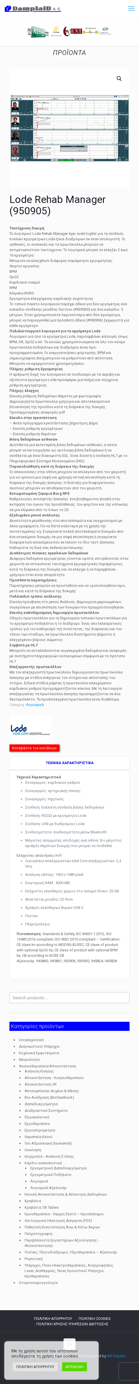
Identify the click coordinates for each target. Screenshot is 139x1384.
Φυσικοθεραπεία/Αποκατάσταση (47, 1066)
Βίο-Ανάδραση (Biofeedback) (49, 1097)
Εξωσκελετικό (37, 1117)
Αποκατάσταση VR (41, 1084)
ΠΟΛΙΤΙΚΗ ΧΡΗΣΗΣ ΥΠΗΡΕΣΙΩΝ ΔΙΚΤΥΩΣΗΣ (72, 1324)
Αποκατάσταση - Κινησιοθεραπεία (54, 1078)
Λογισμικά (35, 705)
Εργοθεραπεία (37, 1124)
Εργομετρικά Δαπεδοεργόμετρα (58, 1168)
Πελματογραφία (38, 1234)
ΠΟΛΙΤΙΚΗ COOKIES (95, 1318)
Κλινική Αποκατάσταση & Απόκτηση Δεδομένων (66, 1194)
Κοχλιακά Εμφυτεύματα (39, 1053)
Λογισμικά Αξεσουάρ (48, 1188)
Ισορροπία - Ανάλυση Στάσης (49, 1156)
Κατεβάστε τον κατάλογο (34, 748)
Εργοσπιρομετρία (40, 1130)
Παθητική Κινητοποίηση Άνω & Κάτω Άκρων (62, 1227)
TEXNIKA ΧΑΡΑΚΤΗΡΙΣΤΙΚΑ (70, 763)
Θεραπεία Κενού (39, 1137)
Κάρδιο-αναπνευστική (43, 1163)
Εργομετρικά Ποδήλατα (50, 1175)
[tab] (69, 763)
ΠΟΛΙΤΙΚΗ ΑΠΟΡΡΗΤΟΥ (53, 1318)
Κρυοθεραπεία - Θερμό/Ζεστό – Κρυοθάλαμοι (64, 1214)
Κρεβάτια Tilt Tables (42, 1207)
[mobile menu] (131, 8)
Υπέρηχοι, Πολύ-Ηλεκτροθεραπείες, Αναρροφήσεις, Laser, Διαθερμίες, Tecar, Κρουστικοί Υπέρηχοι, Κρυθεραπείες (69, 1270)
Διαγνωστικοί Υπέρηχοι (39, 1046)
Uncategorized (31, 1040)
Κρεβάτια (33, 1201)
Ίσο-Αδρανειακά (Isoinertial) (48, 1143)
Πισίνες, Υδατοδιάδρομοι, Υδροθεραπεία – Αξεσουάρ (71, 1252)
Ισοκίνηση (33, 1150)
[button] (119, 78)
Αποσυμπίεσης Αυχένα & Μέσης (52, 1091)
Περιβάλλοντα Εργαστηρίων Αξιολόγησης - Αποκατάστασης (62, 1243)
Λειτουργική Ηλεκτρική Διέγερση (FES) (58, 1220)
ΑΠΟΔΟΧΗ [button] (74, 1367)
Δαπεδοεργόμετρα (41, 1104)
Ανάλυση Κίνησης (39, 1071)
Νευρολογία (29, 1059)
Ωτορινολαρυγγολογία (38, 1283)
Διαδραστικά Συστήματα (46, 1110)
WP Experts (116, 1356)
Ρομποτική (34, 1259)
